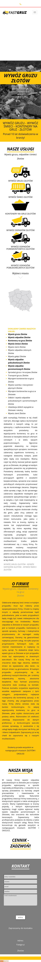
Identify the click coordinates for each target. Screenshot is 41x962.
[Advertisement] (20, 37)
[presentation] (20, 911)
